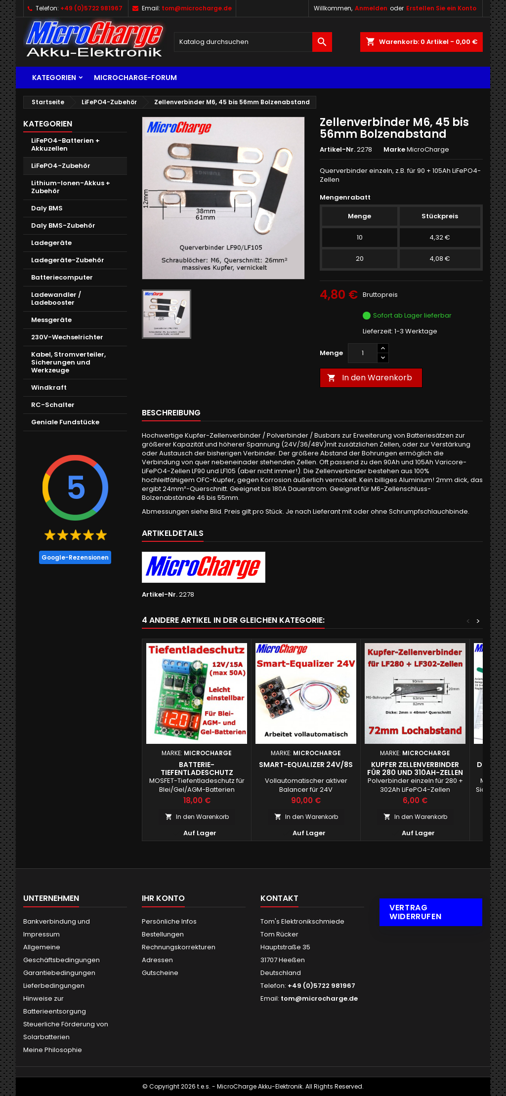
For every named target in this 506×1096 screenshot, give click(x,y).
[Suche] (253, 42)
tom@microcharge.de (197, 8)
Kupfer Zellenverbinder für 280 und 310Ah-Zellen (415, 768)
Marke (394, 149)
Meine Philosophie (52, 1050)
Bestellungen (163, 934)
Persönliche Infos (169, 921)
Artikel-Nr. (337, 149)
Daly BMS (47, 208)
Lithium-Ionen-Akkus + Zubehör (70, 187)
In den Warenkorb (369, 377)
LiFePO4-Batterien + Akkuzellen (65, 144)
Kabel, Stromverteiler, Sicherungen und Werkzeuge (68, 362)
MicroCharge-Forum (135, 77)
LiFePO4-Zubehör (60, 165)
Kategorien (54, 77)
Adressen (157, 960)
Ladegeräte (51, 242)
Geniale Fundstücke (65, 422)
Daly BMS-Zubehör (63, 225)
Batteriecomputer (62, 277)
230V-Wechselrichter (67, 337)
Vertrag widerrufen (415, 912)
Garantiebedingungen (59, 972)
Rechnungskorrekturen (178, 947)
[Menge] (363, 353)
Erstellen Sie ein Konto (441, 8)
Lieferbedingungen (53, 985)
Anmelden (371, 8)
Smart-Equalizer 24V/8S (306, 765)
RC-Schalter (53, 404)
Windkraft (49, 387)
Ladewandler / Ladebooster (56, 298)
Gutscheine (160, 972)
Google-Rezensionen (75, 557)
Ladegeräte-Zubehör (67, 260)
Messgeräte (51, 320)
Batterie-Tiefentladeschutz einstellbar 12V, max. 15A (197, 772)
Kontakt (279, 898)
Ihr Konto (163, 898)
